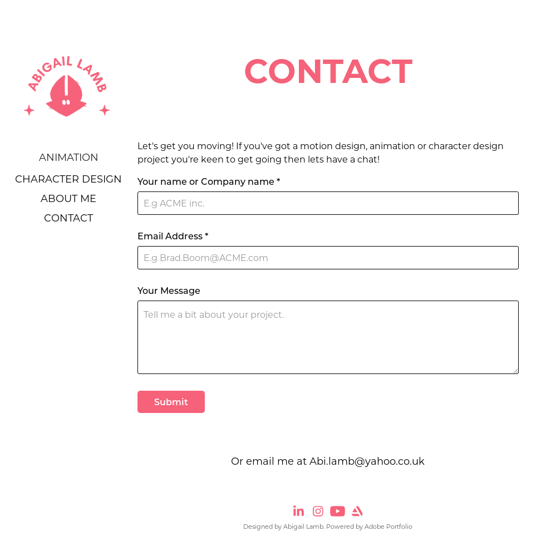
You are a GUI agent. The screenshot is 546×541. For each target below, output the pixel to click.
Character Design (68, 178)
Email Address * (172, 236)
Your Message (168, 290)
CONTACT (68, 217)
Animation (69, 157)
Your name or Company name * (208, 181)
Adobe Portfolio (388, 526)
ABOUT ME (68, 198)
